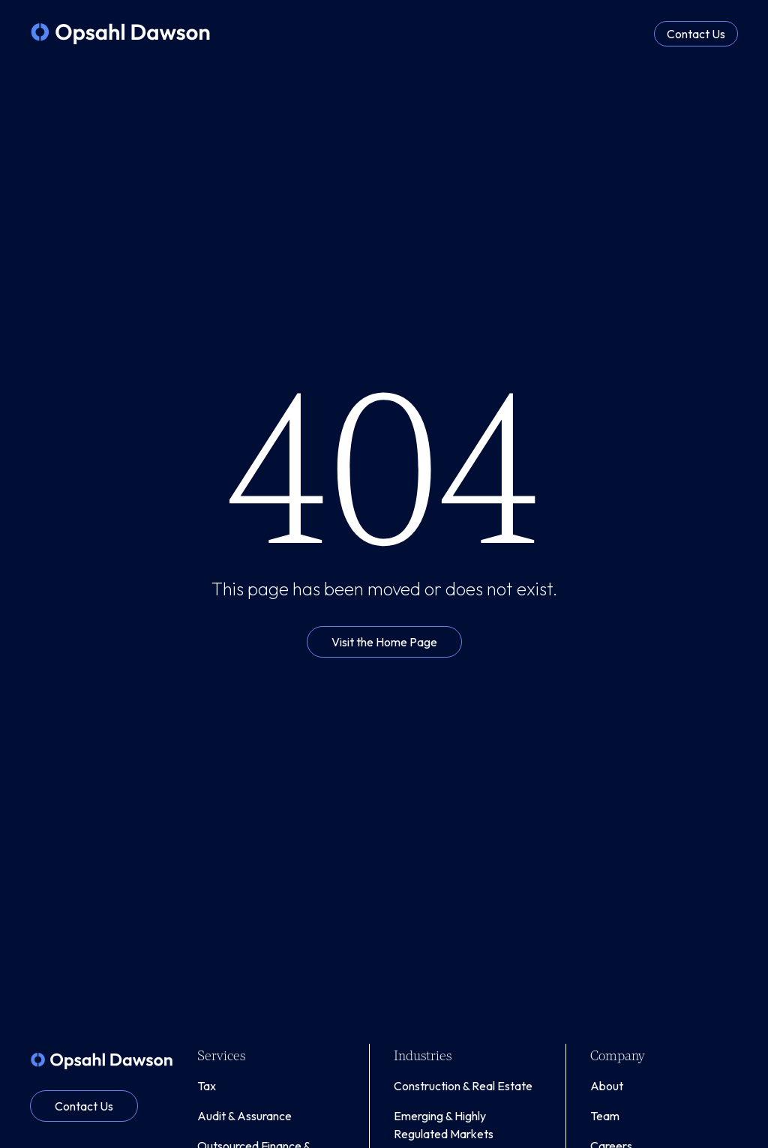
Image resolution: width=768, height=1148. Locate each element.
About (606, 1085)
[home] (120, 33)
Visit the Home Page (384, 641)
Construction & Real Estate (463, 1085)
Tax (206, 1085)
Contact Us (696, 33)
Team (605, 1115)
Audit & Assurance (244, 1115)
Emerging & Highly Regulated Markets (444, 1124)
